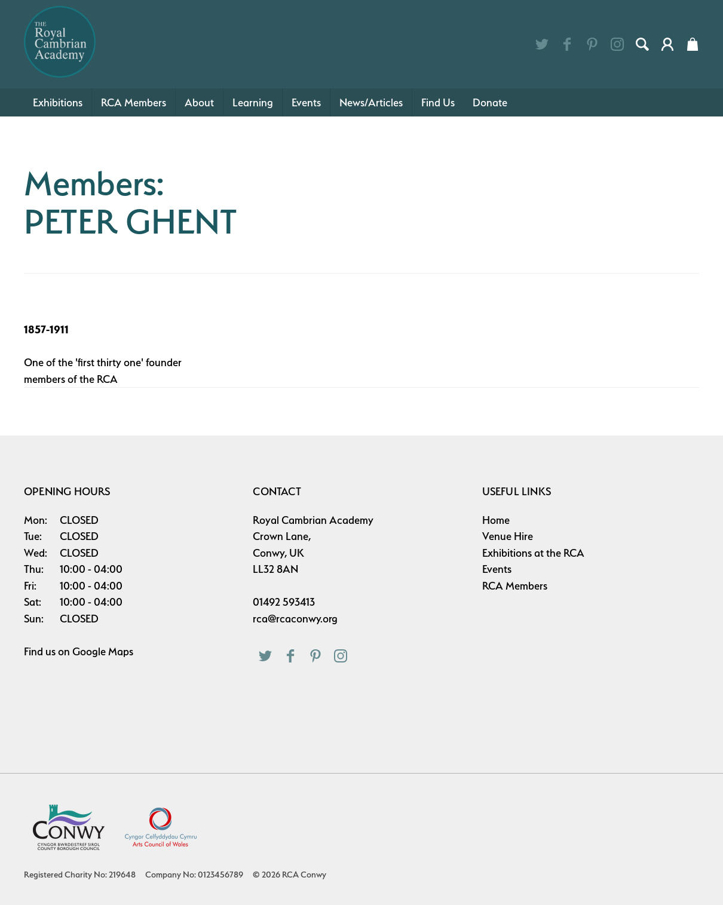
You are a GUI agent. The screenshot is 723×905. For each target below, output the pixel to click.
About (199, 102)
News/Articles (371, 102)
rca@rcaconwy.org (295, 618)
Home (496, 520)
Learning (252, 102)
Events (306, 102)
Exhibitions (57, 102)
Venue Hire (507, 536)
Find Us (438, 102)
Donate (490, 102)
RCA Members (133, 102)
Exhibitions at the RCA (533, 553)
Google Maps (102, 651)
